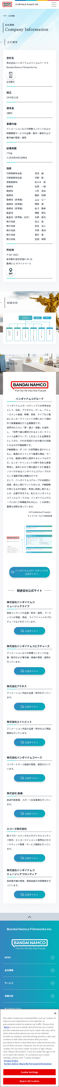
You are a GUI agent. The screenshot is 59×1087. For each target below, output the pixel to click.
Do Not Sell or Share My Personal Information (28, 1063)
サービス (9, 983)
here (6, 1027)
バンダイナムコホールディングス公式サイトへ (29, 572)
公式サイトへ (29, 631)
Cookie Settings (29, 1072)
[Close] (55, 1013)
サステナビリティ (13, 1008)
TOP (4, 16)
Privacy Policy (11, 1060)
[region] (29, 1048)
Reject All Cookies (29, 1081)
